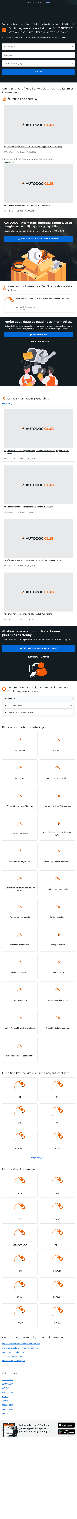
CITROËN (65, 24)
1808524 (6, 1400)
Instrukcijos (24, 24)
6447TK (5, 1413)
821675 (5, 1396)
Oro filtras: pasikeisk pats (12, 1356)
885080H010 (7, 1405)
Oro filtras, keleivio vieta (49, 24)
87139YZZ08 (7, 1384)
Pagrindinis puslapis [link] (9, 24)
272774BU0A (7, 1379)
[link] (38, 129)
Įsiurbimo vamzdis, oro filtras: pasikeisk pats (20, 1348)
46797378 (6, 1388)
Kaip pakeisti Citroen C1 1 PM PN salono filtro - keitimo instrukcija (42, 298)
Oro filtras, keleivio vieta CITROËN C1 (40, 239)
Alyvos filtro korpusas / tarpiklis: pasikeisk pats (21, 1343)
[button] (38, 698)
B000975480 (7, 1409)
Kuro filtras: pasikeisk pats (13, 1352)
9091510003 (7, 1392)
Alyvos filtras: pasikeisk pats (13, 1360)
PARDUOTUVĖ (34, 2)
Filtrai (35, 24)
